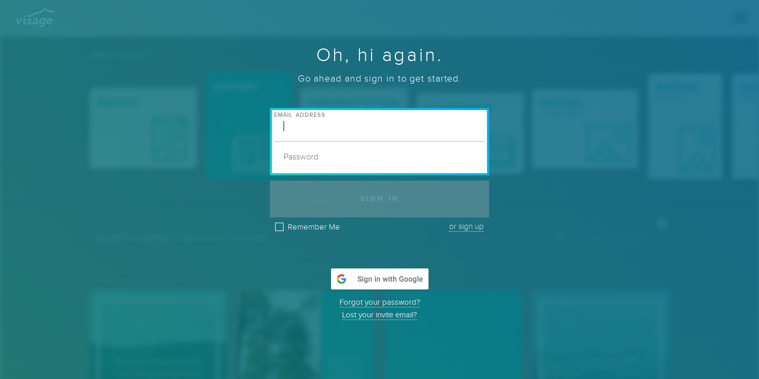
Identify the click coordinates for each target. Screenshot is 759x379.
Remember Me (314, 227)
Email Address (300, 115)
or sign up (466, 226)
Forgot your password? (379, 302)
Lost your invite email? (379, 315)
